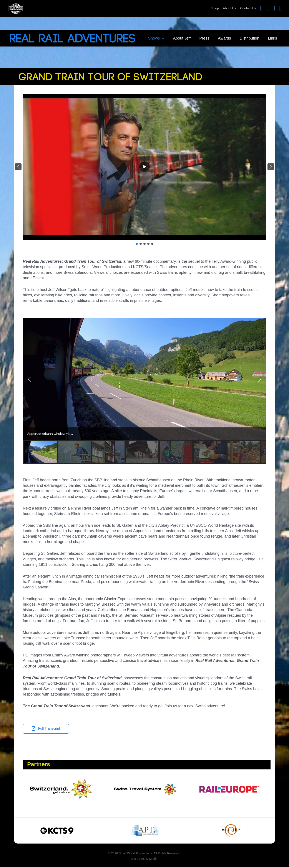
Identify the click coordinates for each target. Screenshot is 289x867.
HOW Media (149, 858)
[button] (18, 166)
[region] (144, 170)
